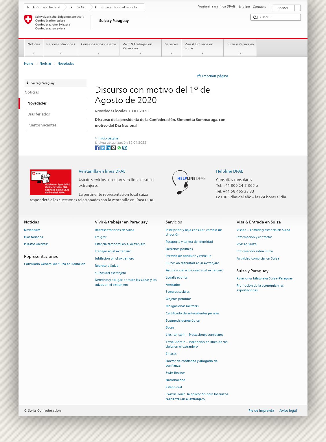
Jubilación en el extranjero (114, 258)
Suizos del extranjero (110, 273)
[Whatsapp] (119, 147)
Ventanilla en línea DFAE (102, 171)
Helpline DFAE (229, 171)
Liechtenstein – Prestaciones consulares (194, 335)
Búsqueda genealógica (183, 320)
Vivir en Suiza (247, 244)
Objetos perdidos (178, 299)
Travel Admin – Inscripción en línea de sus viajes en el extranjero (196, 344)
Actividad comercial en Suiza (258, 258)
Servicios (171, 49)
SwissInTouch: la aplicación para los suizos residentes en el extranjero (197, 397)
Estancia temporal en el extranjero (120, 244)
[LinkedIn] (108, 147)
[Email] (124, 147)
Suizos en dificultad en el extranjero (192, 263)
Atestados (173, 285)
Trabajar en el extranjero (113, 251)
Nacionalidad (175, 380)
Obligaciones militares (182, 306)
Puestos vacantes (36, 244)
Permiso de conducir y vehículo (188, 256)
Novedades (32, 230)
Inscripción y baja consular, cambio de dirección (194, 232)
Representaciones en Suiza (114, 230)
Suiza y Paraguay (240, 49)
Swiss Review (175, 373)
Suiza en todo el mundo (119, 7)
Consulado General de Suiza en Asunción (54, 264)
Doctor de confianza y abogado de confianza (192, 363)
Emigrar (100, 237)
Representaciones (61, 49)
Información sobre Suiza (255, 251)
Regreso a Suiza (106, 266)
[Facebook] (97, 147)
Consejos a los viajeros (98, 49)
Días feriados (33, 237)
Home (28, 64)
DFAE (80, 7)
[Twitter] (103, 147)
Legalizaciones (176, 277)
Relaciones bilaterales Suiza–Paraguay (264, 278)
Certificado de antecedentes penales (192, 313)
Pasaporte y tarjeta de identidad (189, 242)
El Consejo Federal (46, 7)
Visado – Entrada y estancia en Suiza (263, 230)
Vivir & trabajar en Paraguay (140, 49)
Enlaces (171, 354)
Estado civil (174, 387)
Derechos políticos (179, 249)
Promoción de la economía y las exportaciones (260, 288)
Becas (170, 328)
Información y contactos (254, 237)
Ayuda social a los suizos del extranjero (194, 270)
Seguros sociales (177, 292)
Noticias (34, 49)
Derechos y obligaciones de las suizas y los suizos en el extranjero (125, 282)
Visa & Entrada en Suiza (202, 49)
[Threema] (114, 147)
